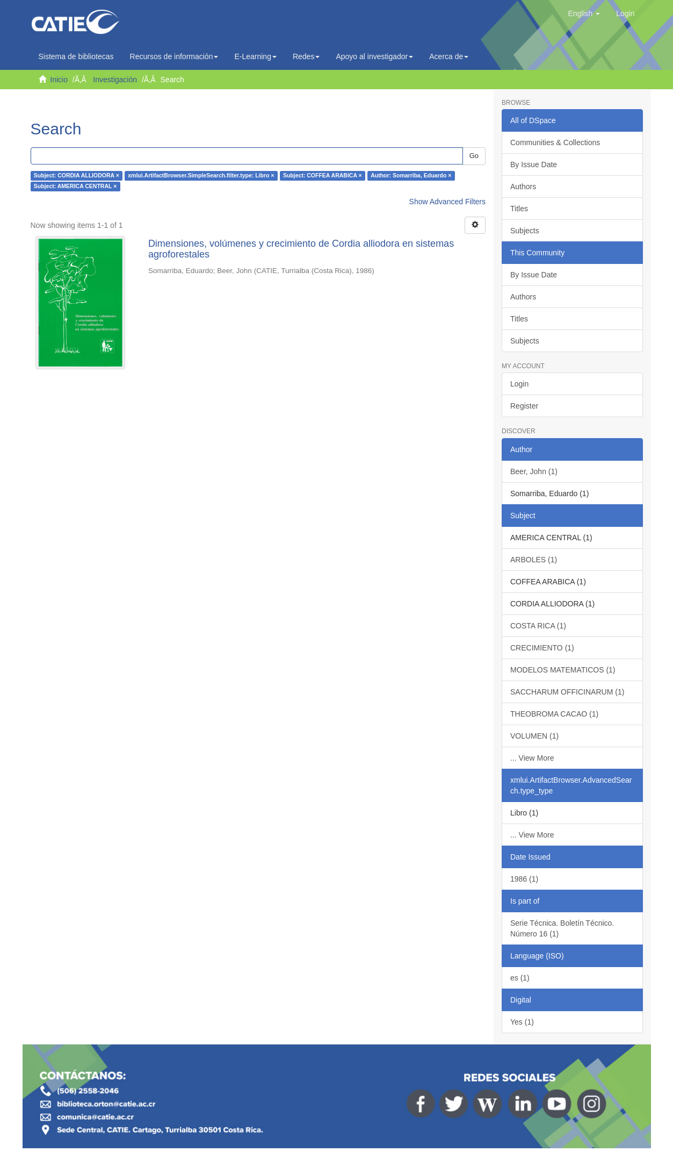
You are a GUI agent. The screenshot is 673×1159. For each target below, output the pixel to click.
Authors (523, 186)
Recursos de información (174, 56)
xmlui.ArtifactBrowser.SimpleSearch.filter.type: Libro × (201, 176)
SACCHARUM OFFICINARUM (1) (567, 692)
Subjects (524, 230)
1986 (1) (524, 879)
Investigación (115, 79)
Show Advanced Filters (447, 201)
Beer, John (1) (534, 471)
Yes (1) (522, 1022)
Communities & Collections (555, 142)
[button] (584, 13)
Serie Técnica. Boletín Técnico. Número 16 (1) (562, 928)
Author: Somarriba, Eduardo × (411, 176)
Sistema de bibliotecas (76, 56)
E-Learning (255, 56)
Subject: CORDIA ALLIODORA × (76, 176)
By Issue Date (533, 164)
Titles (519, 208)
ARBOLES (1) (533, 559)
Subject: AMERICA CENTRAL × (75, 186)
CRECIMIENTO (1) (542, 647)
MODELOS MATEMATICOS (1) (563, 670)
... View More (532, 758)
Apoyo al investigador (374, 56)
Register (524, 406)
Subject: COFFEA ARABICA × (322, 176)
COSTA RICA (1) (538, 625)
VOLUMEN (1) (534, 736)
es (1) (520, 978)
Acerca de (448, 56)
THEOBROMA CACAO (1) (554, 714)
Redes (306, 56)
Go (474, 156)
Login (519, 384)
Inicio (59, 79)
